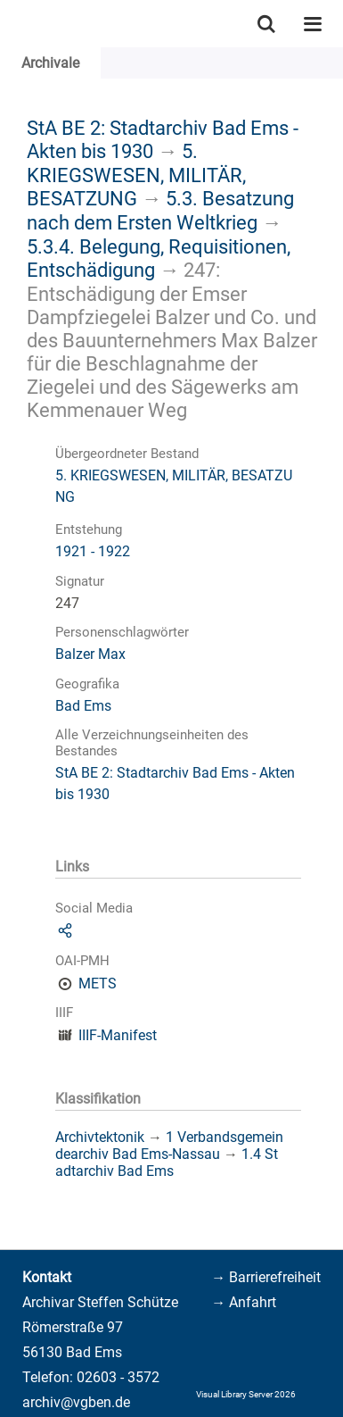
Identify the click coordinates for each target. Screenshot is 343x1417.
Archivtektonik (99, 1137)
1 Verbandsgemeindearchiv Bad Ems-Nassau (169, 1146)
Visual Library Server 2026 (246, 1394)
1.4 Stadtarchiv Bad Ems (166, 1162)
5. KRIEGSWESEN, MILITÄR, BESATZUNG (136, 174)
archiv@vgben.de (76, 1402)
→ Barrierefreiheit (266, 1277)
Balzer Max (90, 654)
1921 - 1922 (92, 551)
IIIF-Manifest (117, 1035)
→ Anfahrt (243, 1302)
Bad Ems (83, 705)
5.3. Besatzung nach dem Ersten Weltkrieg (160, 210)
